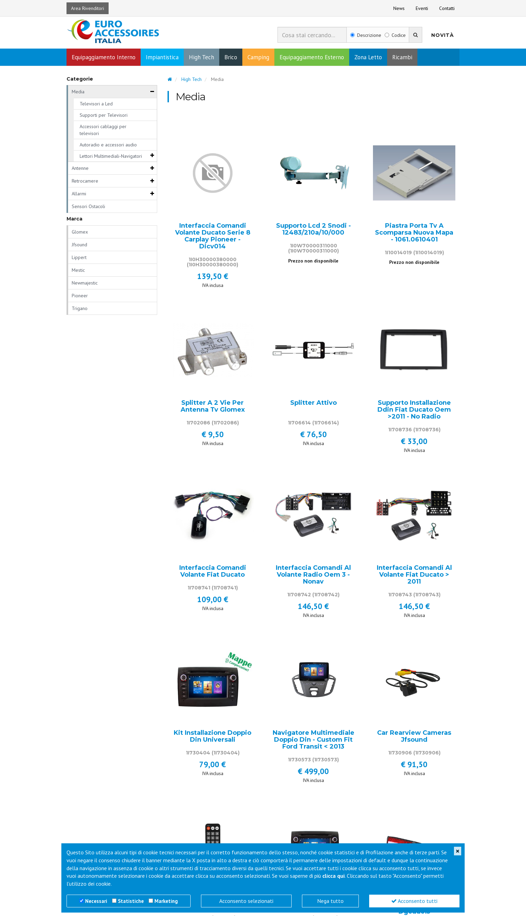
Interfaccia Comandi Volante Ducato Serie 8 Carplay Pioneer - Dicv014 (212, 236)
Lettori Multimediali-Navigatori (111, 157)
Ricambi (402, 58)
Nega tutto (330, 900)
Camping (258, 58)
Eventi (422, 8)
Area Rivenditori (87, 8)
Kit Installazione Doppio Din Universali (212, 737)
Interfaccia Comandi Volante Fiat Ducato (212, 572)
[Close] (457, 851)
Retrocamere (85, 181)
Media (78, 92)
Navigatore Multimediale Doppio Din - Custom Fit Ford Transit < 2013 (313, 740)
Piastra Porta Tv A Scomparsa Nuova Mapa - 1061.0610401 (414, 233)
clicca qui (333, 875)
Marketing (166, 901)
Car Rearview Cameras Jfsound (414, 737)
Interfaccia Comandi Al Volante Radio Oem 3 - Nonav (313, 575)
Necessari (96, 901)
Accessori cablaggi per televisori (103, 130)
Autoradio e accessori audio (108, 145)
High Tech (201, 58)
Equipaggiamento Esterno (312, 58)
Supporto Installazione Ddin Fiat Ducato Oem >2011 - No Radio (414, 410)
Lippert (79, 258)
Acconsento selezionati (246, 900)
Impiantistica (162, 58)
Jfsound (79, 245)
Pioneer (80, 296)
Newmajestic (85, 283)
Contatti (447, 8)
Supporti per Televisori (104, 116)
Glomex (80, 232)
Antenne (80, 169)
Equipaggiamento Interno (103, 58)
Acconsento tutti (414, 900)
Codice (395, 35)
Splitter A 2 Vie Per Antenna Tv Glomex (213, 407)
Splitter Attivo (313, 403)
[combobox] (312, 35)
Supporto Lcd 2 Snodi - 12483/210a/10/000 (313, 230)
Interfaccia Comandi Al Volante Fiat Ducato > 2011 (414, 575)
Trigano (80, 309)
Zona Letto (368, 58)
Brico (230, 58)
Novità (442, 35)
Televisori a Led (96, 104)
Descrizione (365, 35)
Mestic (78, 271)
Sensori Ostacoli (88, 207)
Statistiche (131, 901)
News (399, 8)
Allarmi (79, 194)
